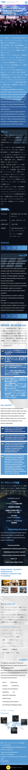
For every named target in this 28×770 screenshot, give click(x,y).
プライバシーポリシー (7, 749)
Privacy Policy (5, 761)
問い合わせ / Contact (16, 767)
